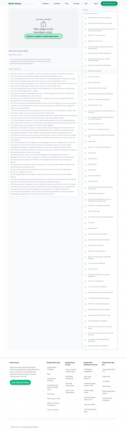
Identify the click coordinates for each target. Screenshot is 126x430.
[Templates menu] (51, 3)
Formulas (76, 3)
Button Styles (106, 386)
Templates (45, 3)
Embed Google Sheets (89, 391)
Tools (66, 3)
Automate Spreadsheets (70, 384)
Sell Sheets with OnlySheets (107, 399)
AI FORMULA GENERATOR (88, 370)
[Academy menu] (62, 3)
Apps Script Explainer (87, 377)
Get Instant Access (109, 3)
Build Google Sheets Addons (108, 392)
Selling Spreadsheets (91, 13)
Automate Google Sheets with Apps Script (52, 387)
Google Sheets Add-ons (108, 370)
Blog (48, 374)
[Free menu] (89, 3)
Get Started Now (20, 382)
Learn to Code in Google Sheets (71, 370)
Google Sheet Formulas (51, 380)
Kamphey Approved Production (29, 427)
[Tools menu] (70, 3)
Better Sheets (14, 3)
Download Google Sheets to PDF (89, 384)
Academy (57, 3)
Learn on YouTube (53, 410)
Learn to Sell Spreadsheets (70, 391)
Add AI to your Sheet (53, 398)
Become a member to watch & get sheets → (43, 36)
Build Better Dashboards (69, 377)
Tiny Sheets (106, 381)
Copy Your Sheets (89, 404)
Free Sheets (51, 394)
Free (86, 3)
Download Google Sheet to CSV (89, 399)
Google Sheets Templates (51, 368)
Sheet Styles (106, 376)
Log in (96, 3)
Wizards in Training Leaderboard (53, 404)
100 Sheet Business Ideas (90, 410)
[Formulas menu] (81, 3)
